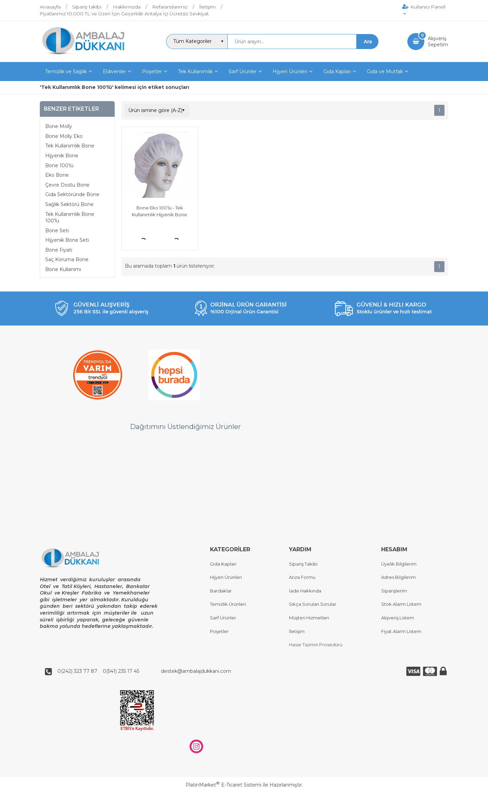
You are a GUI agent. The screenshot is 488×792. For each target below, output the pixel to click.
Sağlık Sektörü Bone (69, 204)
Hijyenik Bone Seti (67, 240)
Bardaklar (221, 590)
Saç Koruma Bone (66, 259)
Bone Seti (57, 230)
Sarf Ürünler (223, 617)
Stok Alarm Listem (401, 604)
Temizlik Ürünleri (228, 604)
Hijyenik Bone (61, 156)
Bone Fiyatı (58, 250)
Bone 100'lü (59, 165)
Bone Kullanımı (63, 269)
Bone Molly (58, 126)
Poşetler (219, 631)
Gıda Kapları (223, 564)
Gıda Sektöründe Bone (72, 194)
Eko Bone (57, 175)
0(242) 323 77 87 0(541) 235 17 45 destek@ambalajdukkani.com (142, 671)
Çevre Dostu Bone (67, 185)
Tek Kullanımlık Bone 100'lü (69, 217)
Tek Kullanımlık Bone (69, 146)
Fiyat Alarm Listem (401, 631)
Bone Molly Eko (64, 136)
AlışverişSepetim (438, 41)
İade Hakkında (305, 590)
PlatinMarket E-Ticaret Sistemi (223, 785)
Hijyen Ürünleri (226, 577)
